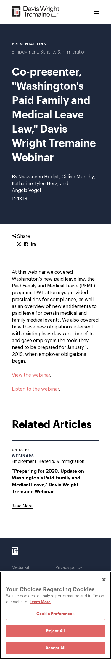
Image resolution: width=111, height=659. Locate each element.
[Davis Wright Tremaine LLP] (35, 12)
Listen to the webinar (35, 389)
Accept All (55, 647)
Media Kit (21, 568)
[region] (55, 615)
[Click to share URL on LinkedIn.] (33, 244)
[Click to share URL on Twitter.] (19, 244)
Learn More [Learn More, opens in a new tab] (40, 601)
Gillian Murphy (78, 176)
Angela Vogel (26, 190)
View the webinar (31, 375)
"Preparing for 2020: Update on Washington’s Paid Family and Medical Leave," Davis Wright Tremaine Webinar (48, 481)
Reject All (55, 630)
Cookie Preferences (55, 613)
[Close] (103, 579)
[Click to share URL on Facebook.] (26, 244)
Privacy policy (69, 568)
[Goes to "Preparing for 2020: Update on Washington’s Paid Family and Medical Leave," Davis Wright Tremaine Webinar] (22, 506)
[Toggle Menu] (96, 12)
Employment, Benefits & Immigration (49, 52)
